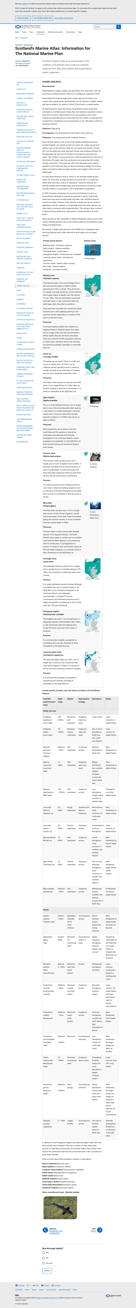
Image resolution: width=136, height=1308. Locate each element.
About (17, 32)
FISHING (19, 338)
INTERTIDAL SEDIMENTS (25, 247)
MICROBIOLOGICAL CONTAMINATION (23, 188)
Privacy (75, 1289)
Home (17, 38)
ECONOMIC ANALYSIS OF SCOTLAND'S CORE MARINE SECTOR (25, 326)
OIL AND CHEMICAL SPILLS (26, 175)
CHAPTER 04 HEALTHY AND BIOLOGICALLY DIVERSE (26, 233)
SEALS (19, 290)
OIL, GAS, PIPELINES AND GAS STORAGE (25, 382)
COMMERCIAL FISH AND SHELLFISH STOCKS (25, 273)
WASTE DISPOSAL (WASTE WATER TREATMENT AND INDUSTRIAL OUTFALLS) (26, 408)
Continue (47, 1271)
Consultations (70, 32)
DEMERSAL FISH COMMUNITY (22, 280)
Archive (27, 1289)
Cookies (41, 1289)
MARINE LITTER (22, 213)
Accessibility (18, 1289)
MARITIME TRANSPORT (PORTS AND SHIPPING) (25, 393)
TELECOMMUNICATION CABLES (24, 420)
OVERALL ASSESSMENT (25, 98)
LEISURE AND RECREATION (26, 349)
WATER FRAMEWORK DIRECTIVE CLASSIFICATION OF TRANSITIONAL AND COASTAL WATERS (24, 152)
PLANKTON (20, 268)
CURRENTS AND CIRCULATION (22, 124)
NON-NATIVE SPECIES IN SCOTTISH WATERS (25, 314)
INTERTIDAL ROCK (23, 243)
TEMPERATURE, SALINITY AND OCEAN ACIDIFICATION (26, 131)
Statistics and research (55, 32)
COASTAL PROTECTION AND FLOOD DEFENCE (25, 362)
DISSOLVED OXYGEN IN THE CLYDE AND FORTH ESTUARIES (25, 207)
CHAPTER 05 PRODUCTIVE (26, 320)
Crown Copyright (51, 1289)
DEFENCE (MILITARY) (24, 415)
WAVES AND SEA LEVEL (25, 137)
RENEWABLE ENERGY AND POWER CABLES (26, 368)
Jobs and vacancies (64, 1289)
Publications (40, 32)
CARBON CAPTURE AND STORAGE (25, 375)
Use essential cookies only (43, 18)
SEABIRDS (20, 299)
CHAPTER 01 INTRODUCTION (22, 104)
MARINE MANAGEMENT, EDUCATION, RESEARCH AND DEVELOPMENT (25, 428)
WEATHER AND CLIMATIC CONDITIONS (25, 118)
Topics (24, 32)
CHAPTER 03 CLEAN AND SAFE (25, 142)
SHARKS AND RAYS (23, 286)
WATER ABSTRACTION (24, 387)
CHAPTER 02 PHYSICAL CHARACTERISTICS (25, 111)
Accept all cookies (23, 18)
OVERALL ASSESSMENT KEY (25, 84)
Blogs (80, 32)
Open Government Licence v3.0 (47, 1298)
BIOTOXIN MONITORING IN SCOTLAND (26, 194)
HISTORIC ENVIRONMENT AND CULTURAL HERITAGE (25, 355)
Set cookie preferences (64, 18)
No (47, 1258)
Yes (47, 1253)
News (31, 32)
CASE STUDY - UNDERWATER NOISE (24, 226)
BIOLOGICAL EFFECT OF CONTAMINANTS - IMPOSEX (25, 168)
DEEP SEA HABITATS (24, 263)
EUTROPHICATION (23, 200)
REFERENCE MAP (22, 442)
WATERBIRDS (21, 304)
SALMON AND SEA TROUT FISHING (25, 343)
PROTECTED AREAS (23, 238)
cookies (24, 4)
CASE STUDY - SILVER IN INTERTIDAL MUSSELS (25, 219)
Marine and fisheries (25, 63)
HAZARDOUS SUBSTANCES (26, 162)
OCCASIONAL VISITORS (25, 308)
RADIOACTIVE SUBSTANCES (21, 181)
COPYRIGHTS (21, 89)
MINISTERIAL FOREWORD (25, 94)
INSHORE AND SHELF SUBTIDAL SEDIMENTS (24, 258)
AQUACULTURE (22, 333)
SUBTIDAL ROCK (22, 252)
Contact (34, 1289)
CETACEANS (21, 295)
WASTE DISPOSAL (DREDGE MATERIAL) (24, 400)
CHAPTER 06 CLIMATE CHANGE (24, 436)
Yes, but (49, 1263)
